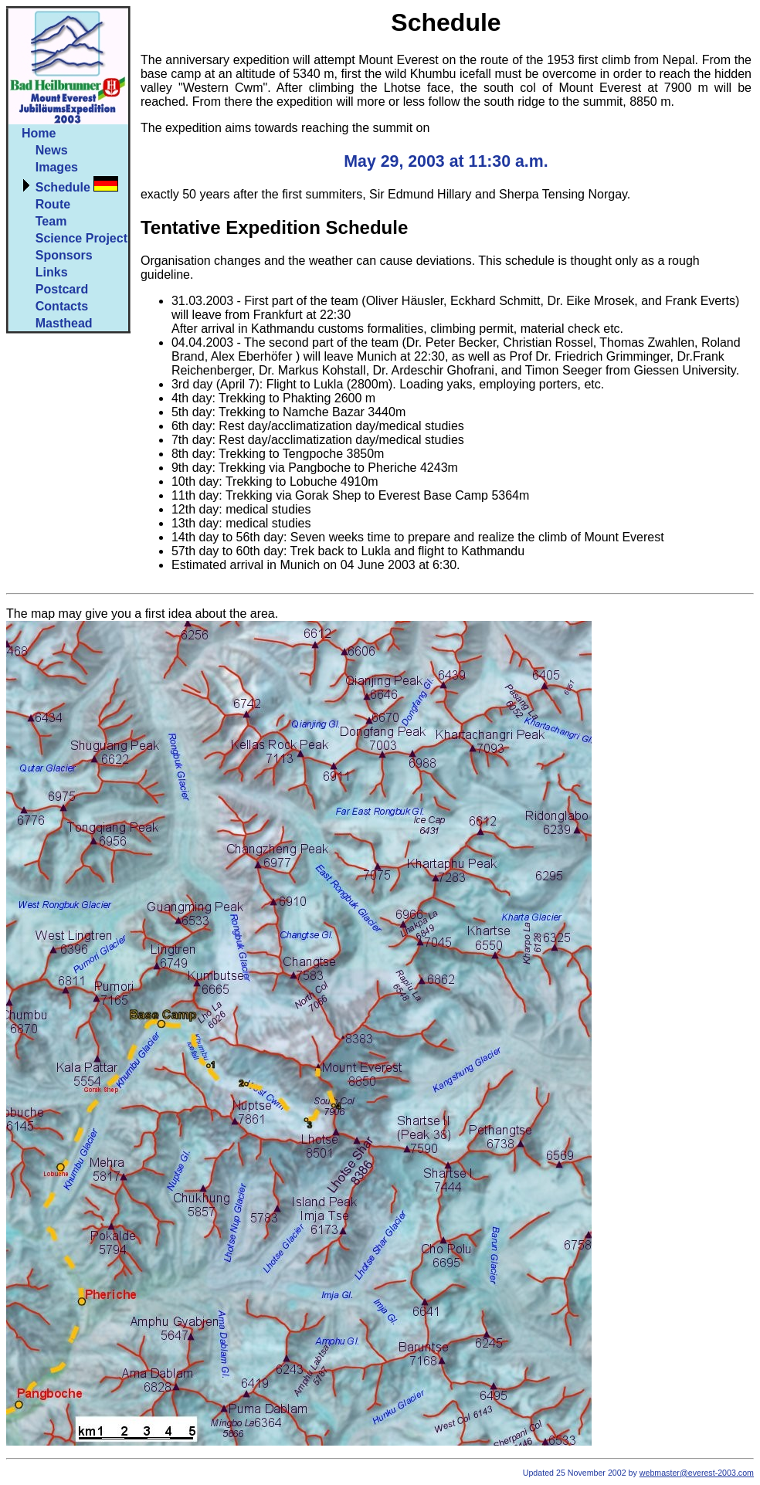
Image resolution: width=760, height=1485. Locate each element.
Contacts (62, 306)
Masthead (64, 323)
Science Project (81, 238)
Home (39, 133)
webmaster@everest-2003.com (697, 1472)
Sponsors (64, 255)
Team (51, 221)
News (52, 150)
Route (53, 204)
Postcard (62, 289)
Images (57, 167)
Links (52, 272)
